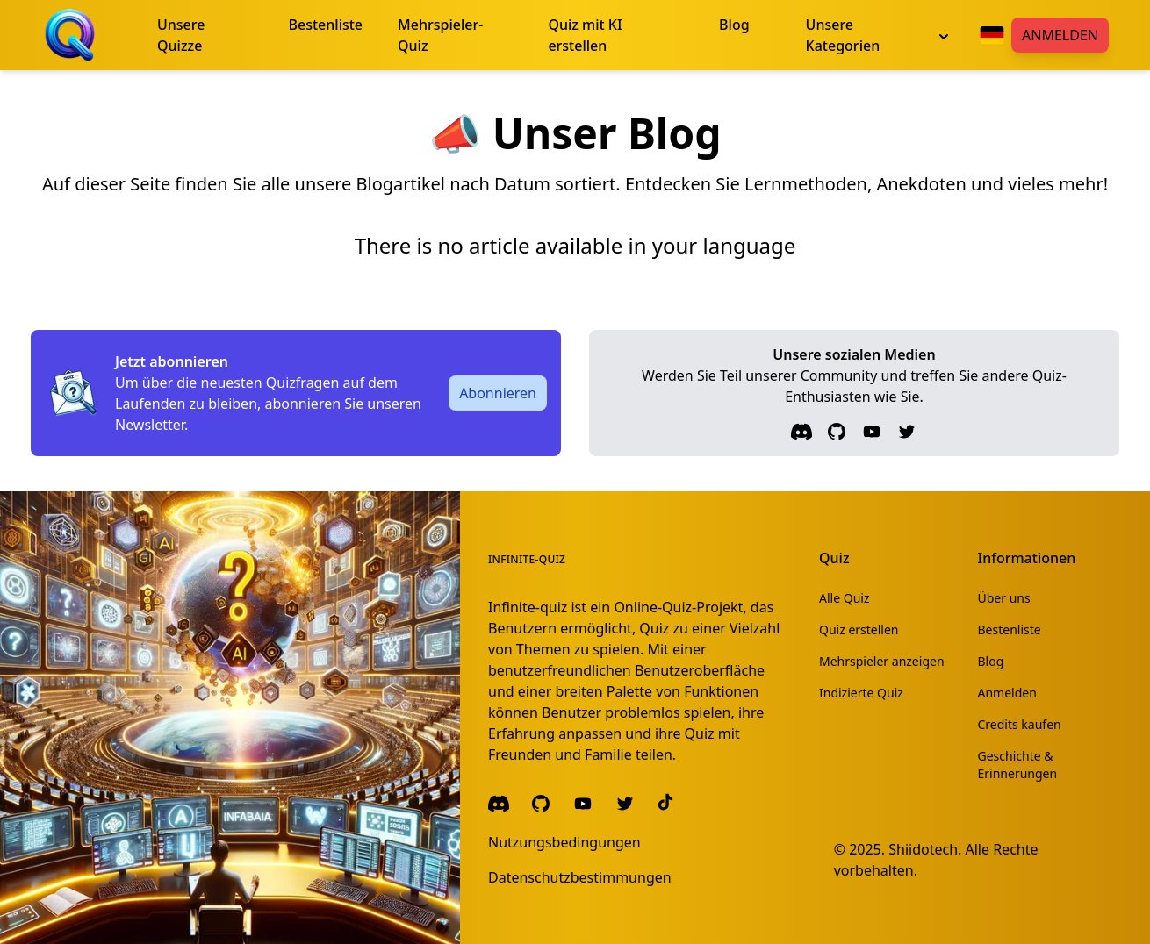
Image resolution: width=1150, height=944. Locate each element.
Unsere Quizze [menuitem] (181, 35)
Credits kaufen (1019, 724)
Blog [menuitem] (734, 24)
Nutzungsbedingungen (564, 842)
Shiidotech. (924, 849)
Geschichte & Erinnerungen (1018, 764)
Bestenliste (1009, 629)
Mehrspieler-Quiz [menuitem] (440, 35)
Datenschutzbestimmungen (580, 877)
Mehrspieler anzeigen (882, 661)
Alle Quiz (844, 598)
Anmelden (1060, 35)
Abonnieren (497, 393)
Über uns (1004, 598)
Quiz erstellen (859, 629)
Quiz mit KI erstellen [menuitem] (585, 35)
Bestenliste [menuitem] (326, 24)
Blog (991, 661)
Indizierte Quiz (861, 692)
